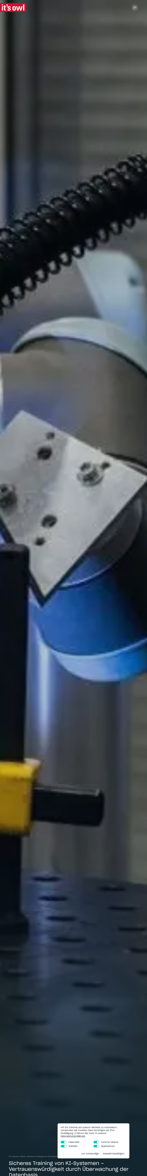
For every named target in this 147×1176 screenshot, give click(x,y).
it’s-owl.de (14, 1156)
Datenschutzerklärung (73, 1136)
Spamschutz (104, 1146)
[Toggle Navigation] (135, 7)
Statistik (69, 1146)
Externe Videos (105, 1142)
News (22, 1156)
